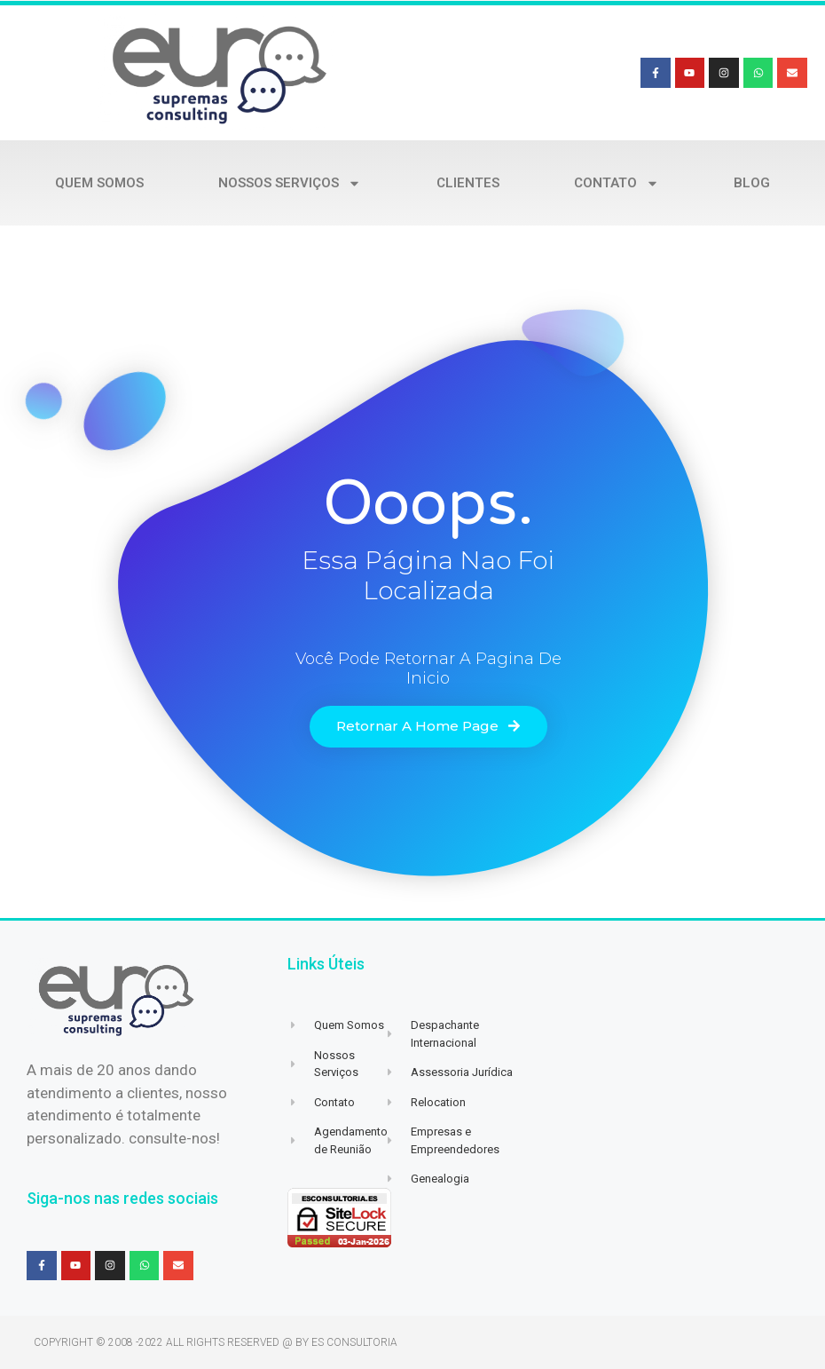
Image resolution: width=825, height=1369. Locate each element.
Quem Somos (99, 183)
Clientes (467, 183)
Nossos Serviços (289, 183)
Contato (616, 183)
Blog (752, 183)
